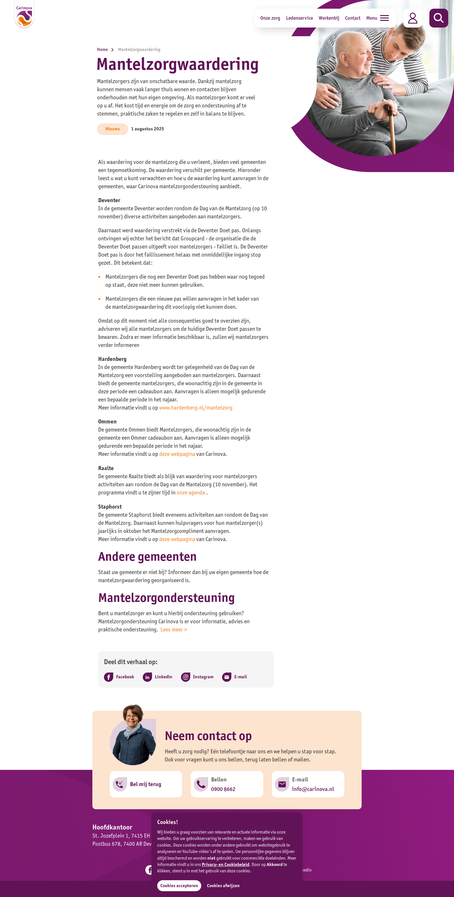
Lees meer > (173, 628)
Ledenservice (299, 18)
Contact (352, 18)
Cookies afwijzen (223, 885)
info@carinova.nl (313, 788)
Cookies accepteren (179, 885)
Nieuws (112, 128)
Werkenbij (329, 18)
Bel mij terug (145, 783)
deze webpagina (177, 453)
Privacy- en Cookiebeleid (225, 864)
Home (107, 49)
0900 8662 (223, 788)
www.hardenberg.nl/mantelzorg (196, 407)
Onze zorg (270, 18)
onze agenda (191, 492)
